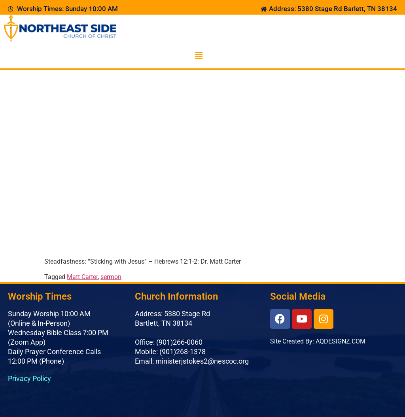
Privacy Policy (29, 378)
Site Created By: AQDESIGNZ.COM (317, 341)
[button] (198, 55)
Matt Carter (82, 277)
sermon (110, 277)
